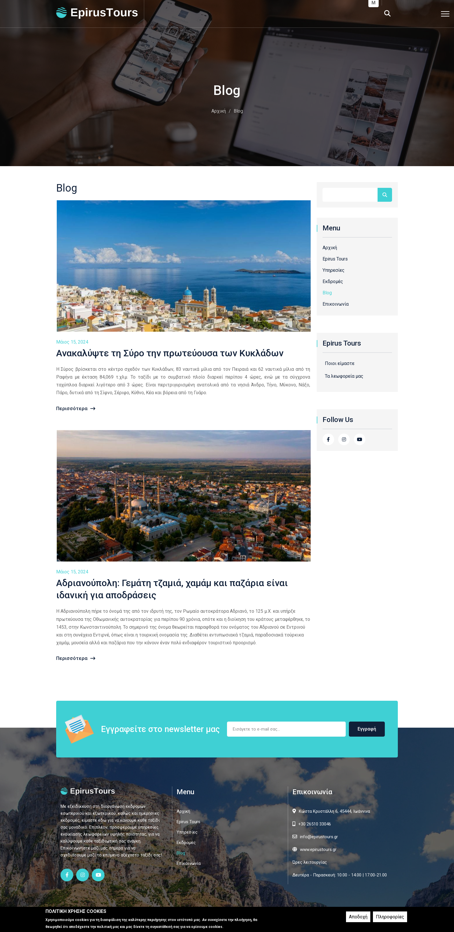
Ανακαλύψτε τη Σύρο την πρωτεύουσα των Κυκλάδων (169, 353)
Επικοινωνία (336, 304)
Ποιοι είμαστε (339, 363)
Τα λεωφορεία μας (344, 376)
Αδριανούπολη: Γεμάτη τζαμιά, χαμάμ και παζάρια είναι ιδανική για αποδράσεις (172, 589)
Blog (327, 293)
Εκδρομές (333, 281)
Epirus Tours (335, 259)
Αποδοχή (358, 917)
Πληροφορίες (390, 917)
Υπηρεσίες (334, 270)
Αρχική (218, 111)
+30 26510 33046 (314, 824)
